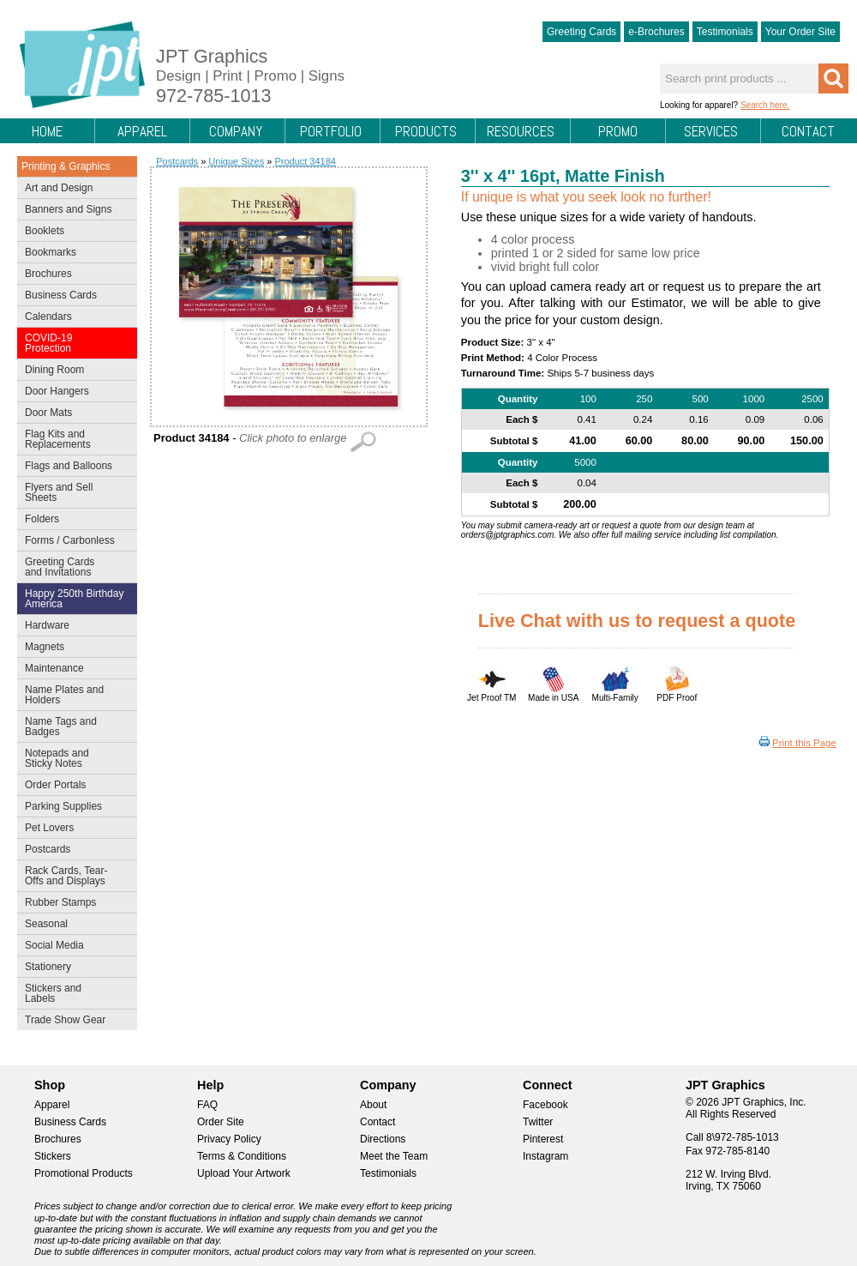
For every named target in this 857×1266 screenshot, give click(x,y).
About (373, 1105)
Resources (520, 131)
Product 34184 (305, 161)
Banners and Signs (73, 211)
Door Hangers (73, 393)
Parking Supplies (73, 808)
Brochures (73, 275)
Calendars (48, 316)
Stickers (52, 1156)
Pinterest (543, 1139)
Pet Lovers (73, 829)
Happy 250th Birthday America (74, 599)
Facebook (545, 1105)
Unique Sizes (236, 161)
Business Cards (73, 296)
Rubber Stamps (60, 902)
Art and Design (73, 189)
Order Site (220, 1122)
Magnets (44, 647)
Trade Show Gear (73, 1021)
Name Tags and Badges (73, 726)
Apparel (142, 131)
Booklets (44, 231)
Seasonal (73, 925)
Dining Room (73, 371)
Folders (73, 520)
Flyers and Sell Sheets (73, 492)
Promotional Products (83, 1173)
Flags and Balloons (73, 467)
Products (426, 131)
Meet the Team (394, 1156)
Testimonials (725, 32)
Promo (618, 131)
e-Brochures (656, 32)
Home (47, 131)
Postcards (73, 851)
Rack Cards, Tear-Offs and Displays (73, 876)
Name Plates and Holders (64, 695)
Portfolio (331, 131)
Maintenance (73, 670)
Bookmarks (50, 252)
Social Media (73, 947)
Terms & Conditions (241, 1156)
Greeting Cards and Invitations (73, 567)
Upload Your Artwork (244, 1173)
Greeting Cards (581, 32)
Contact (808, 131)
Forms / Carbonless (70, 540)
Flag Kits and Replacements (73, 439)
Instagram (545, 1156)
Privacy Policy (229, 1139)
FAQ (207, 1105)
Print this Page (804, 743)
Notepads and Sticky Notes (73, 758)
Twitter (538, 1122)
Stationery (73, 968)
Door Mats (73, 414)
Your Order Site (800, 32)
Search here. (764, 105)
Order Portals (55, 785)
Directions (382, 1139)
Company (235, 131)
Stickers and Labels (73, 993)
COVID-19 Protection (73, 343)
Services (711, 131)
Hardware (47, 625)
